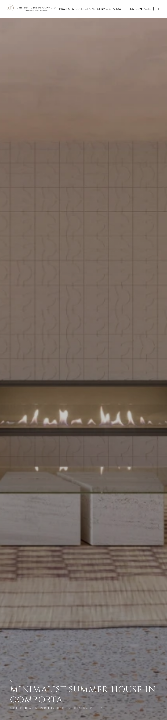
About (118, 8)
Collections (86, 8)
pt (157, 8)
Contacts (143, 8)
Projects (66, 8)
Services (104, 8)
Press (129, 8)
